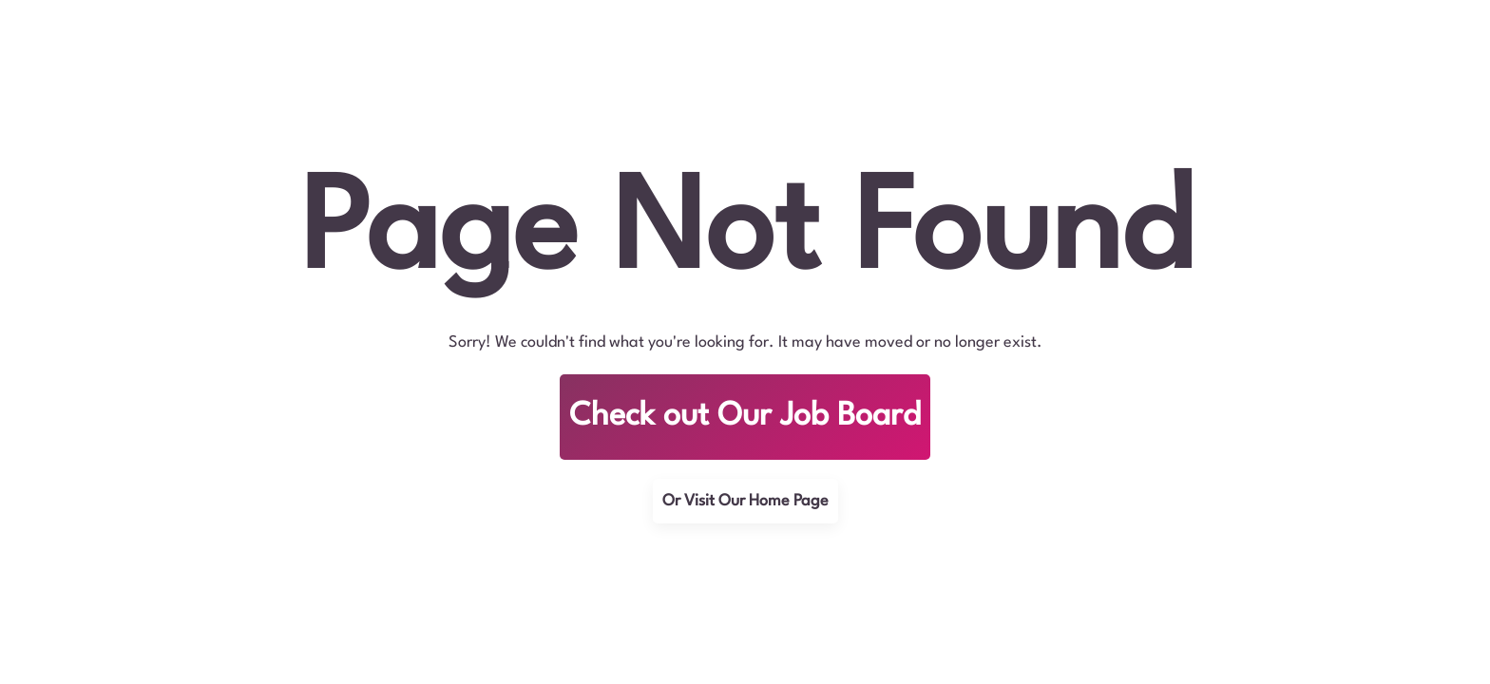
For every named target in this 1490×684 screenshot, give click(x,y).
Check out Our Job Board (745, 416)
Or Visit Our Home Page (745, 501)
